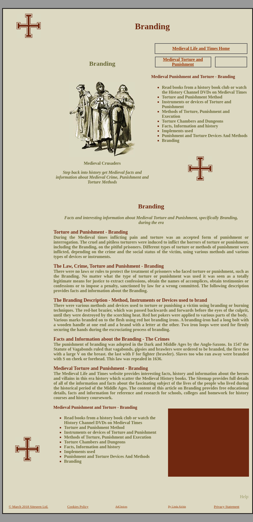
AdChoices (121, 506)
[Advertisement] (27, 122)
